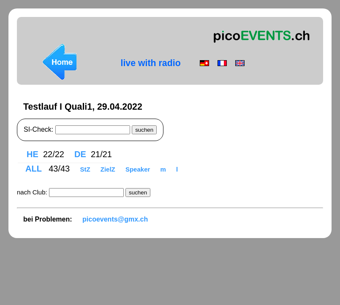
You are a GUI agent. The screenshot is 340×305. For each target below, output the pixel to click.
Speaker (138, 169)
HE (32, 154)
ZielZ (109, 169)
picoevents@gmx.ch (115, 219)
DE (80, 154)
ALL (34, 168)
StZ (86, 169)
